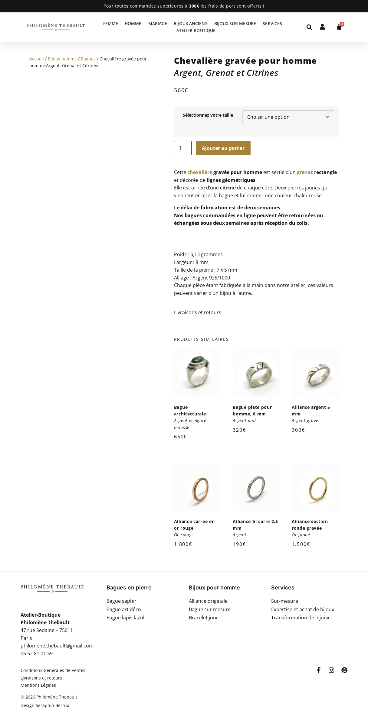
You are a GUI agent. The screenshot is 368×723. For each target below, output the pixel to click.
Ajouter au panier (223, 148)
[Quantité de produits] (183, 148)
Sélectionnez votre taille (208, 115)
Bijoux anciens (190, 23)
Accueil (36, 59)
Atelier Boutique (196, 30)
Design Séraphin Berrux (45, 705)
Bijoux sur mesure (235, 23)
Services (272, 23)
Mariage (157, 23)
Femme (110, 23)
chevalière (199, 172)
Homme (133, 23)
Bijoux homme (62, 59)
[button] (309, 27)
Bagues (88, 59)
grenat (305, 172)
